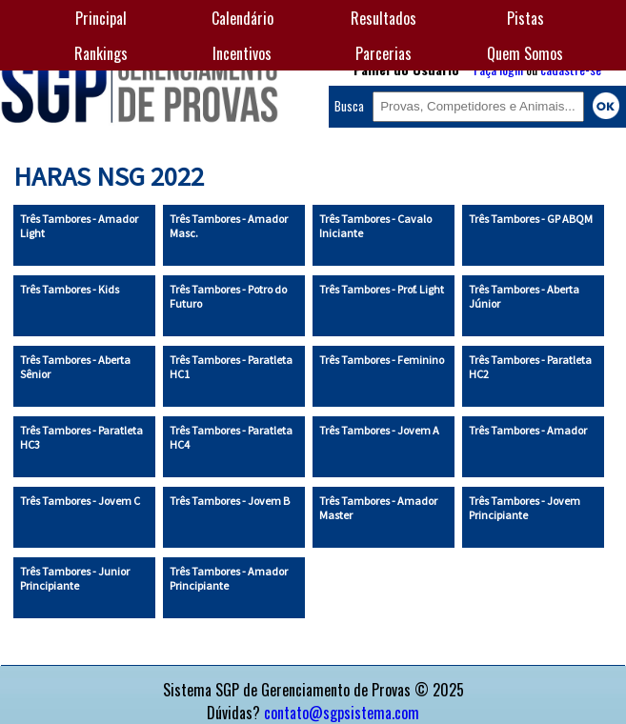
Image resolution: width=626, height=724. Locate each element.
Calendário (242, 18)
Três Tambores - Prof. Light (381, 289)
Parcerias (383, 53)
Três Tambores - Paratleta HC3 (81, 437)
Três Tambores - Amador (528, 430)
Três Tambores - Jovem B (230, 500)
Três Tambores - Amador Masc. (229, 225)
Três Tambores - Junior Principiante (75, 578)
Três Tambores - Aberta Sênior (75, 366)
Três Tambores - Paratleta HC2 (530, 366)
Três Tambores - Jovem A (379, 430)
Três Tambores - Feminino (381, 359)
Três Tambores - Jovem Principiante (524, 507)
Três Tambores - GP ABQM (531, 218)
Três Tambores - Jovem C (80, 500)
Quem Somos (525, 53)
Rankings (101, 53)
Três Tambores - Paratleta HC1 (231, 366)
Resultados (383, 18)
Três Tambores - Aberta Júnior (524, 296)
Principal (101, 18)
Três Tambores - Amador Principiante (229, 578)
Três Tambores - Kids (69, 289)
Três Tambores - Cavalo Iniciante (375, 225)
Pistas (525, 18)
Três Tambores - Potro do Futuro (228, 296)
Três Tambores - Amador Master (378, 507)
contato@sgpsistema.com (341, 712)
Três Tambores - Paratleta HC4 (231, 437)
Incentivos (242, 53)
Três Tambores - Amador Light (79, 225)
